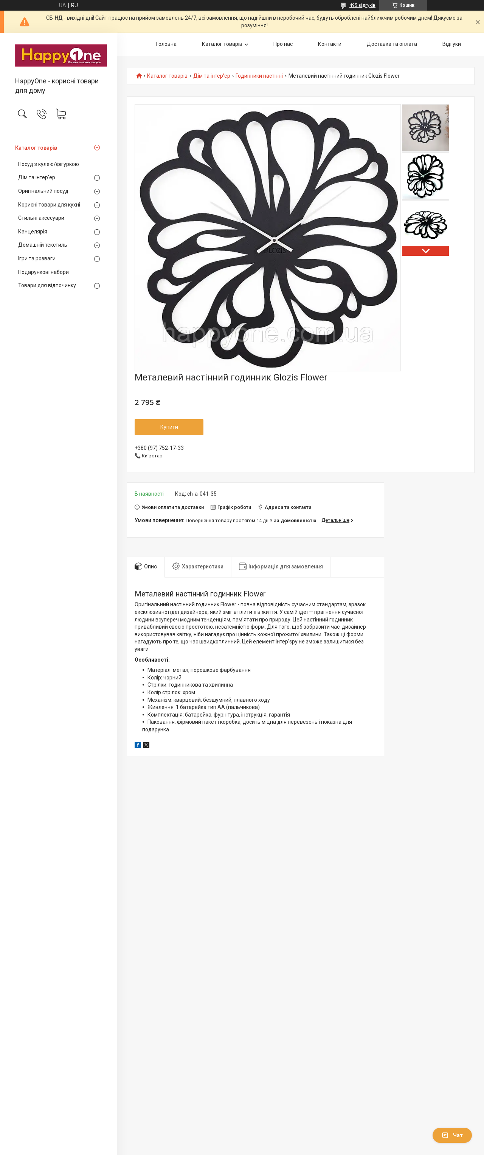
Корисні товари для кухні (49, 205)
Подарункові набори (43, 272)
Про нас (283, 44)
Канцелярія (32, 231)
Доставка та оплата (392, 44)
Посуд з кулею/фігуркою (48, 164)
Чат (452, 1135)
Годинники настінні (259, 76)
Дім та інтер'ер (36, 177)
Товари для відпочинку (47, 285)
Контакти (329, 44)
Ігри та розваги (37, 258)
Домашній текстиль (42, 245)
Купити (169, 427)
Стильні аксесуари (41, 218)
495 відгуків (362, 5)
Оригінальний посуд (43, 191)
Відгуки (451, 44)
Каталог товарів (36, 148)
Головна (166, 44)
